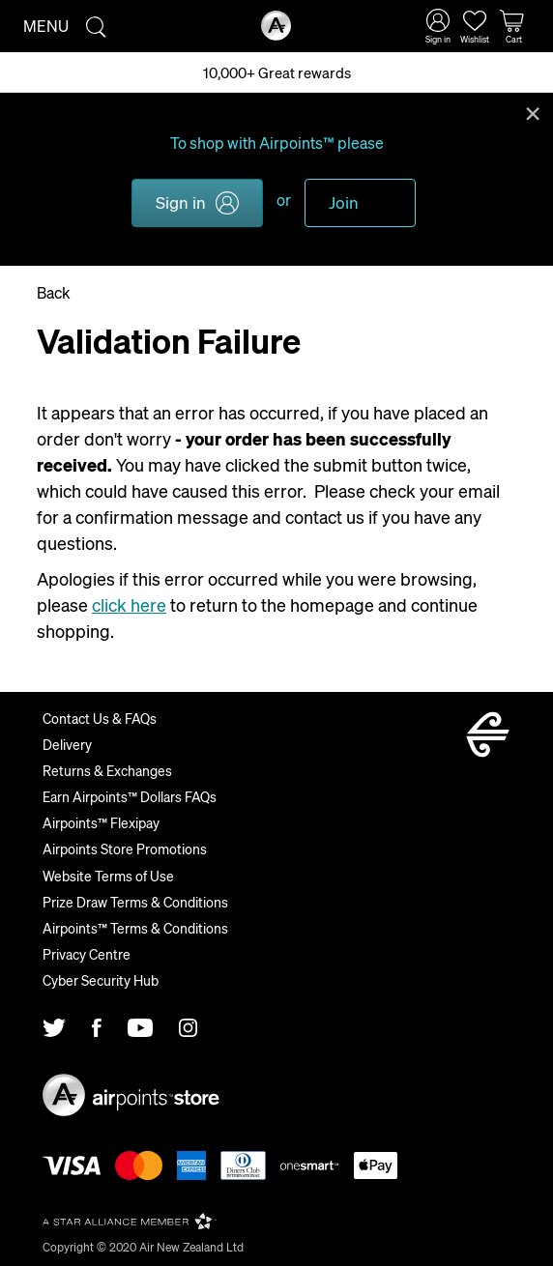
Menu (46, 25)
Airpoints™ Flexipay (101, 822)
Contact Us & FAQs (100, 718)
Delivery (67, 744)
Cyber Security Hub (101, 980)
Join (344, 202)
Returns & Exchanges (107, 770)
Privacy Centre (87, 954)
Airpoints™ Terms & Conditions (135, 927)
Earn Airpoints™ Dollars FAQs (130, 796)
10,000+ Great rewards (277, 72)
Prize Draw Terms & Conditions (135, 901)
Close (532, 112)
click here (129, 604)
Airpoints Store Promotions (125, 848)
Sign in (181, 202)
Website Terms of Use (108, 875)
